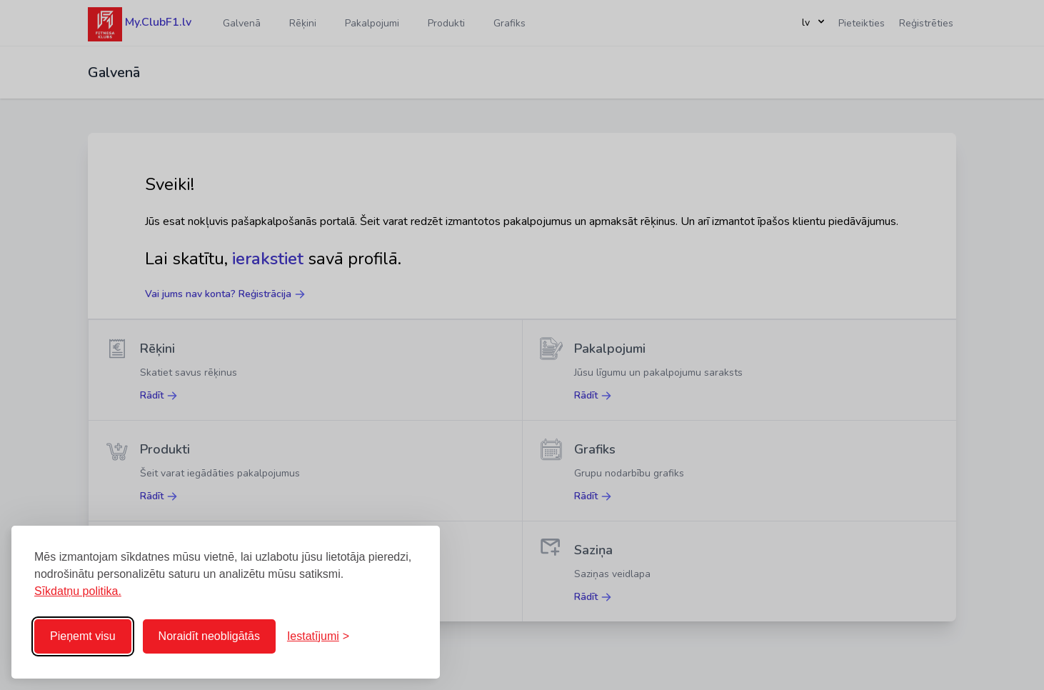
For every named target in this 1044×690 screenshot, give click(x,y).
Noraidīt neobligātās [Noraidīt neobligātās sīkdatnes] (209, 636)
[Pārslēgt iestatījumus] (318, 636)
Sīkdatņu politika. (77, 591)
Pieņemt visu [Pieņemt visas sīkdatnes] (83, 636)
